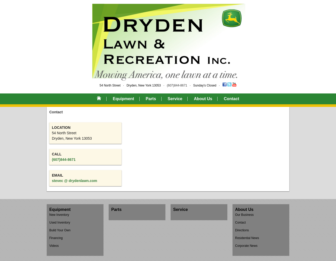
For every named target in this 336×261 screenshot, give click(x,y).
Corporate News (246, 246)
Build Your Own (59, 230)
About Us (203, 99)
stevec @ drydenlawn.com (74, 181)
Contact (231, 99)
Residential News (247, 238)
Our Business (244, 215)
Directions (242, 230)
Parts (151, 99)
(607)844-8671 (177, 85)
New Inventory (59, 215)
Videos (54, 246)
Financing (56, 238)
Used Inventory (59, 222)
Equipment (123, 99)
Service (174, 99)
